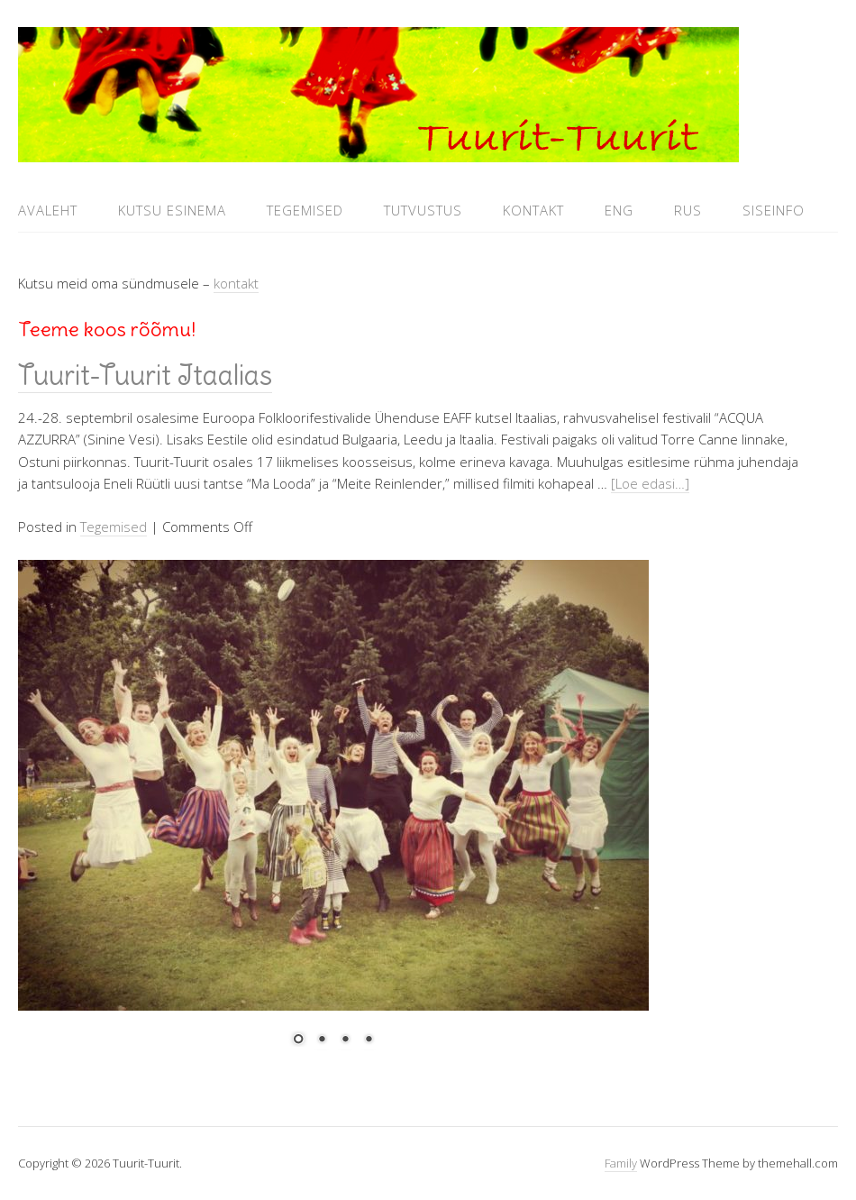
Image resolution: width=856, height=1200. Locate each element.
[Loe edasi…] (650, 483)
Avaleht (47, 210)
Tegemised (305, 210)
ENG (619, 210)
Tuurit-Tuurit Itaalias (145, 375)
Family (621, 1163)
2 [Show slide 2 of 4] (322, 1040)
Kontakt (533, 210)
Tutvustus (423, 210)
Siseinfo (773, 210)
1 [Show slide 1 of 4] (298, 1040)
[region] (333, 814)
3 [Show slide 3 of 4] (345, 1040)
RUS (688, 210)
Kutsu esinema (172, 210)
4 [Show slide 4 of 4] (368, 1040)
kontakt (236, 283)
